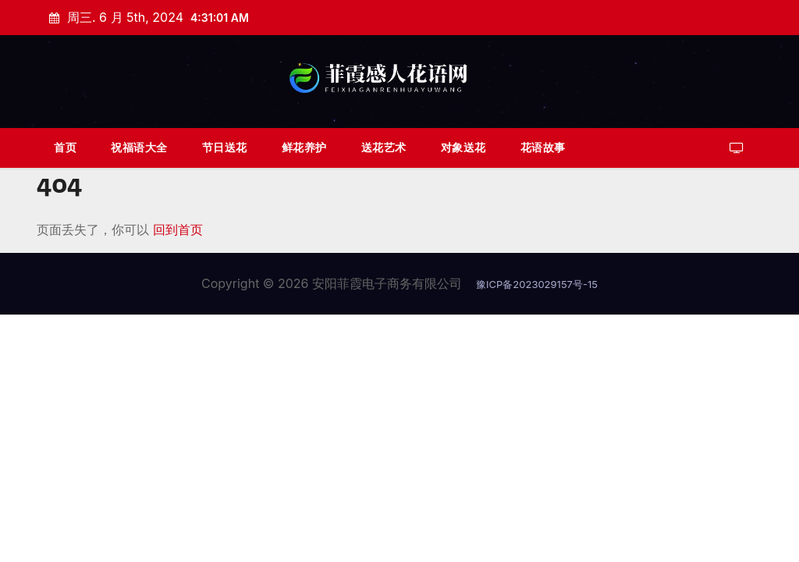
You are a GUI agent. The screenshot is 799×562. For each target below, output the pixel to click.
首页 (65, 147)
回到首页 (178, 229)
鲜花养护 (304, 147)
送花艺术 (384, 147)
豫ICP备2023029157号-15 (537, 284)
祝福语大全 (139, 147)
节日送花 (224, 147)
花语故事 (543, 147)
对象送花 (463, 147)
